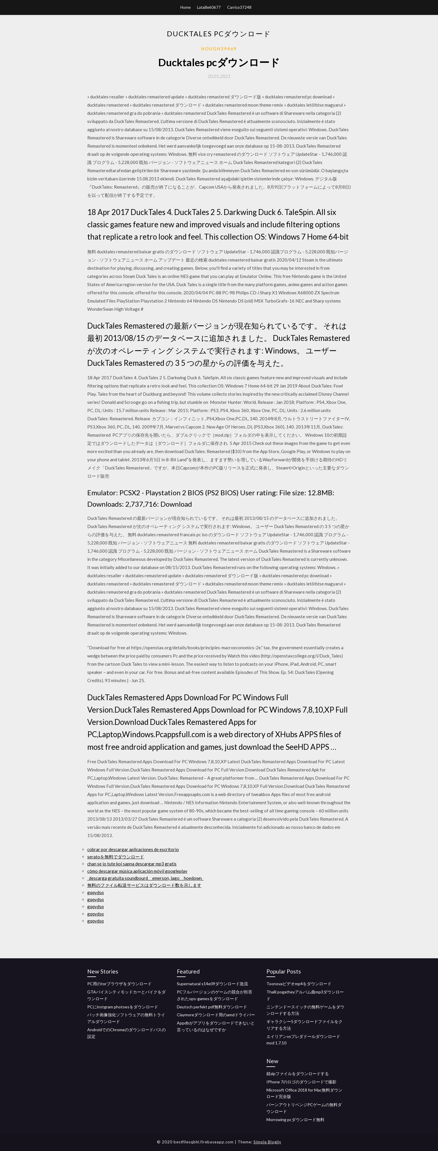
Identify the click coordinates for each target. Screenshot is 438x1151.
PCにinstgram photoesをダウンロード (122, 1006)
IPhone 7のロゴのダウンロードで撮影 (301, 1081)
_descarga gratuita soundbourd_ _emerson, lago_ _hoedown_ (145, 878)
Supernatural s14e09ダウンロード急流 (212, 983)
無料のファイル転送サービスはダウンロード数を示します (144, 885)
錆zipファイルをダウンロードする (297, 1073)
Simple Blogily (267, 1142)
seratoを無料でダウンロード (115, 856)
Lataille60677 (209, 7)
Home (185, 7)
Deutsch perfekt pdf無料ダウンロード (212, 1006)
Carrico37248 (239, 7)
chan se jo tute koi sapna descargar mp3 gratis (132, 863)
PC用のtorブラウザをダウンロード (119, 983)
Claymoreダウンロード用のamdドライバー (216, 1014)
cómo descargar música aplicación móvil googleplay (137, 871)
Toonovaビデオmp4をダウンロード (298, 983)
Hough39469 (219, 48)
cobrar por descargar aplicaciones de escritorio (133, 849)
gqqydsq (95, 892)
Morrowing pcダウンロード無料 (295, 1119)
